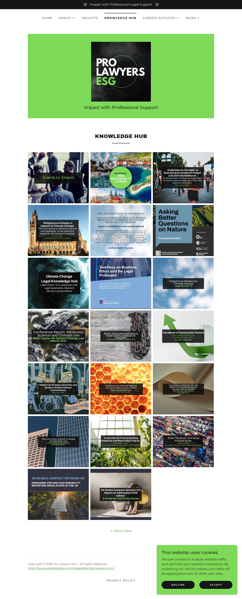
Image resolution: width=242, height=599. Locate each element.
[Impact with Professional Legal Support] (121, 5)
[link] (121, 73)
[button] (67, 18)
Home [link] (47, 18)
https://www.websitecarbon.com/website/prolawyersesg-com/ (71, 572)
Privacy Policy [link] (121, 584)
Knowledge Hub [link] (120, 18)
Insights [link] (90, 18)
